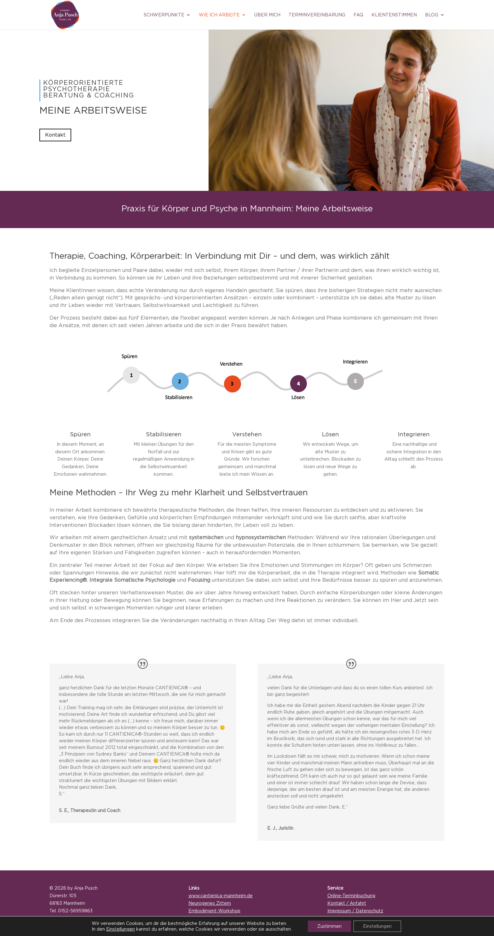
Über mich (267, 15)
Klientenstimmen (394, 15)
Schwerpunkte (164, 15)
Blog (431, 15)
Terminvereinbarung (317, 15)
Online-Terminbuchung (351, 895)
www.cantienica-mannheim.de (220, 895)
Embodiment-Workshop (214, 910)
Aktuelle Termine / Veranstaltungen (226, 918)
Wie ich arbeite (219, 15)
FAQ (358, 15)
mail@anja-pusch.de (70, 918)
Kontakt (55, 135)
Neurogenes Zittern (209, 903)
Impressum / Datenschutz (355, 910)
